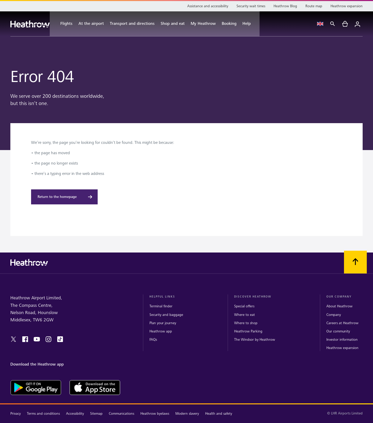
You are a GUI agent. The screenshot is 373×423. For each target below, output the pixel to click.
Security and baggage (166, 315)
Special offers (244, 306)
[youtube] (37, 339)
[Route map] (313, 6)
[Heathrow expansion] (347, 6)
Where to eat (244, 315)
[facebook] (25, 339)
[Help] (249, 23)
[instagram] (48, 339)
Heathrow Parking (248, 331)
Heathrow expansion (342, 348)
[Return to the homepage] (64, 196)
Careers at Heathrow (342, 323)
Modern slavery (187, 413)
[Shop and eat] (173, 23)
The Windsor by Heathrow (254, 339)
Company (333, 315)
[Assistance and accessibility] (207, 6)
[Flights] (63, 23)
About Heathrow (339, 306)
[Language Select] (320, 24)
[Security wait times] (250, 6)
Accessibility (75, 413)
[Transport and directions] (132, 23)
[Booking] (229, 23)
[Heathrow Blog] (285, 6)
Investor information (342, 339)
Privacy (15, 413)
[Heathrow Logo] (30, 24)
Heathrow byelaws (154, 413)
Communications (121, 413)
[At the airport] (91, 23)
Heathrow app (160, 331)
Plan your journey (162, 323)
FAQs (153, 339)
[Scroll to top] (355, 262)
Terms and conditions (43, 413)
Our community (338, 331)
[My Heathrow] (203, 23)
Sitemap (96, 413)
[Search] (332, 24)
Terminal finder (161, 306)
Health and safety (218, 413)
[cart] (345, 24)
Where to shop (245, 323)
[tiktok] (60, 339)
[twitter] (13, 339)
